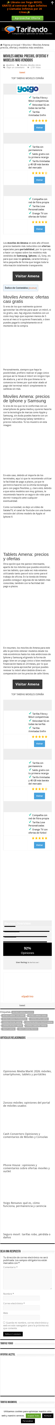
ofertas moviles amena (12, 1026)
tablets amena (9, 1029)
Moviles (27, 44)
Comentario (10, 1267)
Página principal (10, 44)
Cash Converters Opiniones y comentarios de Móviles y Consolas (25, 1135)
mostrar (32, 288)
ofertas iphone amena (12, 1022)
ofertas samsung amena (36, 1026)
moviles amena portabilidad (14, 1019)
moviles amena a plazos (23, 1012)
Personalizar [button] (28, 1421)
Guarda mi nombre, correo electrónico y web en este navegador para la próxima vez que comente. (26, 1325)
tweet (22, 72)
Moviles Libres (34, 65)
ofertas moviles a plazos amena (39, 1022)
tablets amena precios (28, 1029)
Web (5, 1313)
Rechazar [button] (48, 1416)
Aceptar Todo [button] (33, 1416)
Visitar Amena (27, 276)
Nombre (8, 1293)
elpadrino (10, 65)
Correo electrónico (14, 1303)
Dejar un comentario (15, 67)
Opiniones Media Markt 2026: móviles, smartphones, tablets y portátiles (27, 1073)
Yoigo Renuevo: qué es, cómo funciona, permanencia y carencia (24, 1204)
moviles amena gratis (37, 1016)
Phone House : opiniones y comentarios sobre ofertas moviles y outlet (26, 1168)
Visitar (39, 127)
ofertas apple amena (39, 1019)
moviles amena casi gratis (13, 1016)
